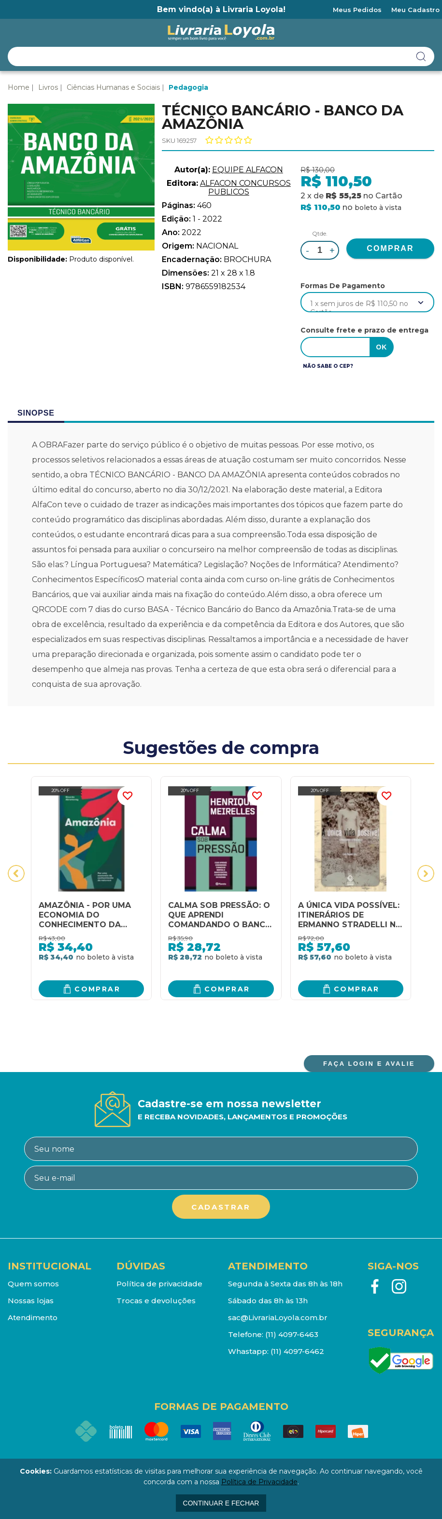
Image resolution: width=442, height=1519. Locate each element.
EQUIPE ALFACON (247, 169)
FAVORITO (127, 796)
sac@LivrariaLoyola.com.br (278, 1317)
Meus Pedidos (357, 10)
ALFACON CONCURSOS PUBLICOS (245, 187)
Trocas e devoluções (156, 1300)
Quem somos (33, 1283)
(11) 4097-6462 (297, 1351)
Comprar (97, 989)
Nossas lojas (31, 1300)
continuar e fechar (221, 1503)
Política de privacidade (159, 1283)
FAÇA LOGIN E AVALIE (369, 1063)
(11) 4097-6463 (291, 1334)
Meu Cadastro (415, 10)
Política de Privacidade (259, 1481)
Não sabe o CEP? (328, 366)
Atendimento (32, 1317)
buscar (421, 56)
